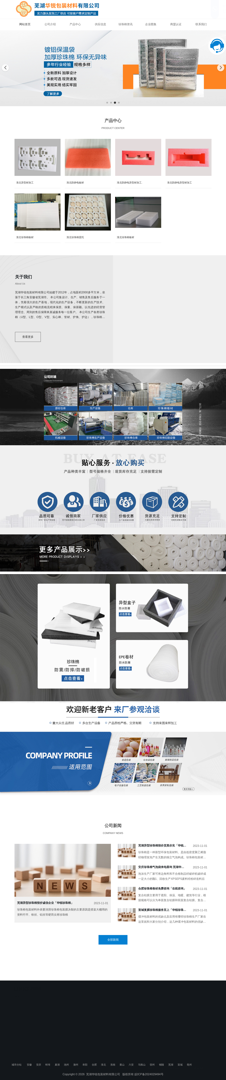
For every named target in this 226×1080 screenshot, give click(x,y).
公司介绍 (50, 24)
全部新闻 (113, 939)
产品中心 (75, 24)
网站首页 (25, 24)
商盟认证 (176, 24)
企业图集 (150, 24)
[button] (107, 103)
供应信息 (100, 24)
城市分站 (17, 1064)
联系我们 (201, 24)
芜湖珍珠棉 (20, 991)
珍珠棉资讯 (125, 24)
